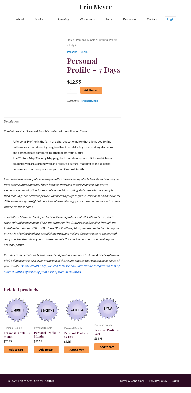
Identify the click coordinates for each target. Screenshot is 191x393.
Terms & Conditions (131, 386)
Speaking (63, 19)
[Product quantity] (72, 90)
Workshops (87, 19)
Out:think (49, 386)
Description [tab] (11, 122)
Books (39, 19)
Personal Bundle (86, 40)
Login (175, 386)
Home (70, 40)
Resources (129, 19)
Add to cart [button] (15, 353)
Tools (108, 19)
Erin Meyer (95, 6)
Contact (152, 19)
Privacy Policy (158, 386)
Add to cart (91, 91)
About (20, 19)
